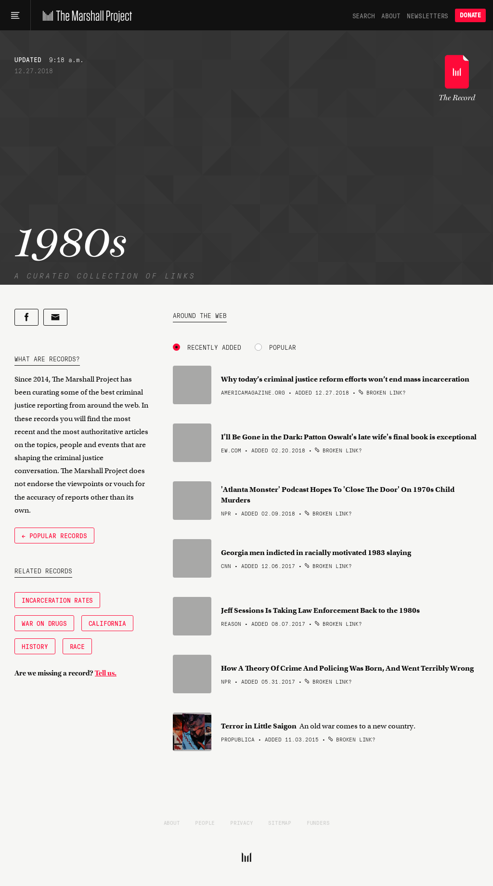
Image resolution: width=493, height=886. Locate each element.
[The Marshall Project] (85, 15)
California (107, 623)
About (390, 15)
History (35, 646)
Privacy (241, 822)
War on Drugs (44, 623)
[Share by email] (55, 317)
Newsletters (427, 15)
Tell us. (106, 673)
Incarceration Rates (57, 599)
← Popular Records (54, 535)
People (205, 822)
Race (77, 646)
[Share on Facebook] (26, 317)
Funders (318, 822)
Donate (470, 15)
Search (363, 15)
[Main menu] (15, 15)
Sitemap (279, 822)
